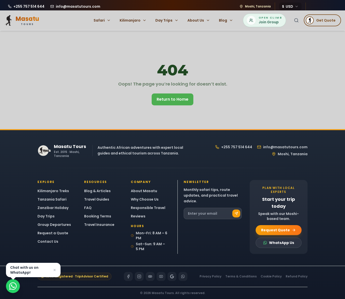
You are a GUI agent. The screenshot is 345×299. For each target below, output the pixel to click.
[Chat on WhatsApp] (13, 286)
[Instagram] (139, 276)
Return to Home (172, 99)
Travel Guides (96, 199)
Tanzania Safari (52, 199)
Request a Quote (52, 233)
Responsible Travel (148, 207)
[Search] (296, 20)
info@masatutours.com (282, 147)
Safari (102, 20)
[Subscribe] (236, 213)
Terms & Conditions (241, 276)
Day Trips (166, 20)
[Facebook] (128, 276)
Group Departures (54, 224)
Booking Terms (97, 216)
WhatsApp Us (278, 242)
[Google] (172, 276)
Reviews (138, 216)
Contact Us (47, 241)
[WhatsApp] (182, 276)
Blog (226, 20)
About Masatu (144, 190)
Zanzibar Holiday (53, 207)
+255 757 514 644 (233, 147)
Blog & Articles (97, 190)
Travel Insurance (99, 224)
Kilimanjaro (133, 20)
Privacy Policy (210, 276)
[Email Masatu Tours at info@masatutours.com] (75, 6)
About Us (198, 20)
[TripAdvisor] (150, 276)
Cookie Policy (271, 276)
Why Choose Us (145, 199)
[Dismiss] (54, 270)
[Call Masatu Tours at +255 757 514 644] (26, 6)
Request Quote (278, 230)
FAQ (88, 207)
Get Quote (321, 20)
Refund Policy (297, 276)
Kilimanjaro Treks (53, 190)
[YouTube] (161, 276)
